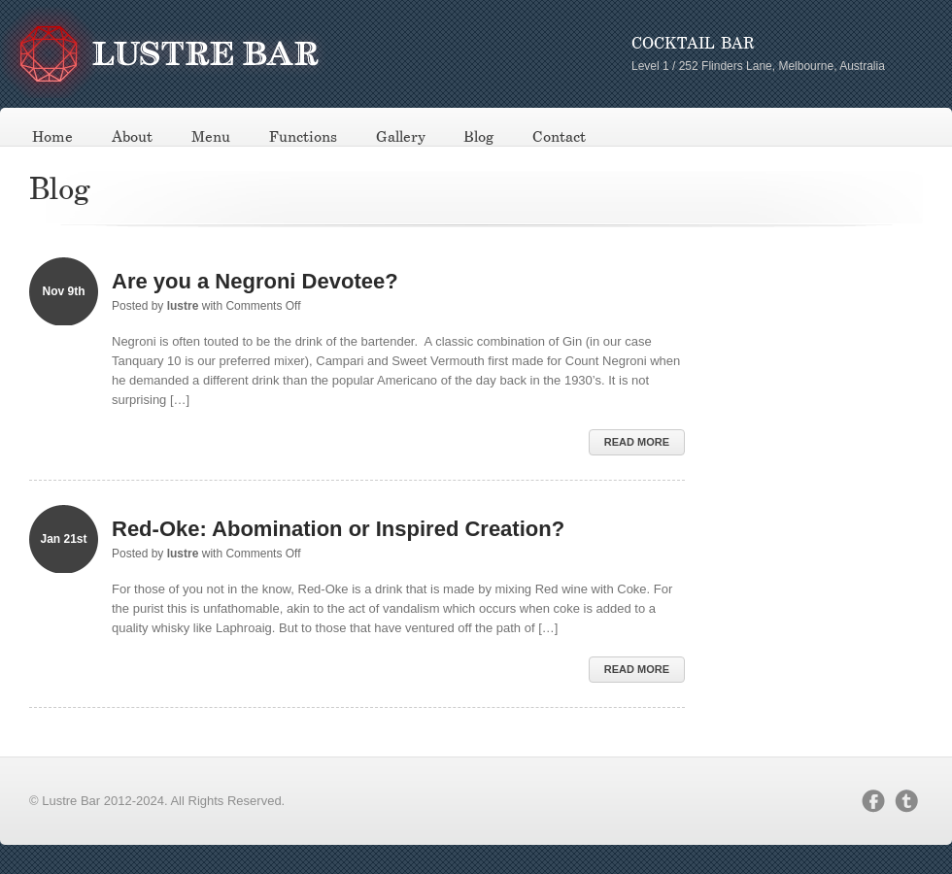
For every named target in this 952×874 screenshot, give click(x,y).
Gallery (400, 137)
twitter (906, 801)
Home (52, 137)
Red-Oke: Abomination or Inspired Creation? (338, 529)
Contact (559, 137)
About (132, 137)
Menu (210, 137)
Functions (303, 137)
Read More (636, 442)
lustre (183, 306)
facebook (873, 801)
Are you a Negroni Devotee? (255, 281)
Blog (478, 137)
